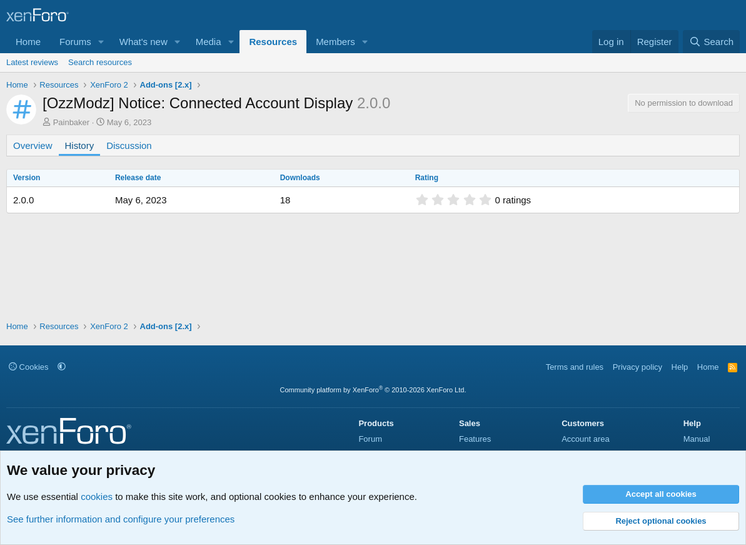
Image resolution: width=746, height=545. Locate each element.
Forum (370, 439)
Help (680, 367)
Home (28, 41)
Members (335, 41)
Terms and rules (574, 367)
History (79, 145)
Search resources (100, 62)
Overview (33, 145)
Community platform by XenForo (373, 390)
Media (208, 41)
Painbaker (71, 122)
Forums (75, 41)
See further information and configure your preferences (120, 519)
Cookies (29, 367)
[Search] (711, 41)
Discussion (129, 145)
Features (475, 439)
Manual (696, 439)
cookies (97, 496)
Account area (586, 439)
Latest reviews (32, 62)
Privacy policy (637, 367)
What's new (143, 41)
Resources (273, 41)
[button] (101, 41)
